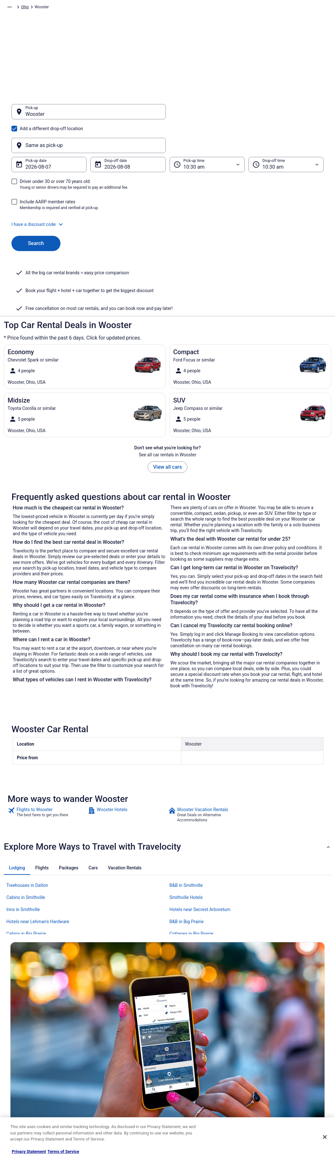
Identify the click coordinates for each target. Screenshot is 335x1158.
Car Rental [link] (45, 8)
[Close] (325, 1137)
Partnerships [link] (21, 1057)
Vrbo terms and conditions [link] (196, 1057)
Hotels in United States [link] (111, 1026)
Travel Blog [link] (101, 1108)
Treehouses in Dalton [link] (27, 822)
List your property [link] (25, 1047)
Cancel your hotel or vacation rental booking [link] (286, 1039)
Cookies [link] (181, 1037)
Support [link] (262, 1026)
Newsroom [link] (19, 1067)
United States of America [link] (111, 8)
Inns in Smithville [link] (23, 847)
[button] (167, 194)
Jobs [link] (14, 1037)
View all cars (167, 405)
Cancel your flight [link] (270, 1052)
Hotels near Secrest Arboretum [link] (200, 847)
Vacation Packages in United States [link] (122, 1047)
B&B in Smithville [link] (186, 822)
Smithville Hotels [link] (186, 835)
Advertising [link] (19, 1098)
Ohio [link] (142, 8)
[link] (47, 752)
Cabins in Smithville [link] (25, 835)
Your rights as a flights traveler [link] (281, 1082)
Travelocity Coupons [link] (109, 1087)
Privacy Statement (29, 1151)
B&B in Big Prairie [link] (187, 859)
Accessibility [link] (184, 1067)
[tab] (17, 805)
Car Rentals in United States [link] (115, 1067)
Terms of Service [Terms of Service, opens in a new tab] (63, 1151)
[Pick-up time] (207, 134)
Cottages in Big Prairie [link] (191, 871)
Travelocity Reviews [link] (108, 1077)
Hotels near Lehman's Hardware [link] (37, 859)
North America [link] (71, 8)
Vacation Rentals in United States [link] (120, 1037)
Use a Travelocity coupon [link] (277, 1072)
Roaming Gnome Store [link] (29, 1087)
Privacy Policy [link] (186, 1026)
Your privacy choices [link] (191, 1077)
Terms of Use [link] (185, 1047)
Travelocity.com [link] (17, 8)
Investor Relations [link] (25, 1077)
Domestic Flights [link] (106, 1057)
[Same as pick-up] (247, 115)
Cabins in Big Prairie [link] (26, 871)
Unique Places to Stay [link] (110, 1098)
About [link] (15, 1026)
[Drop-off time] (286, 134)
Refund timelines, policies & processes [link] (288, 1062)
